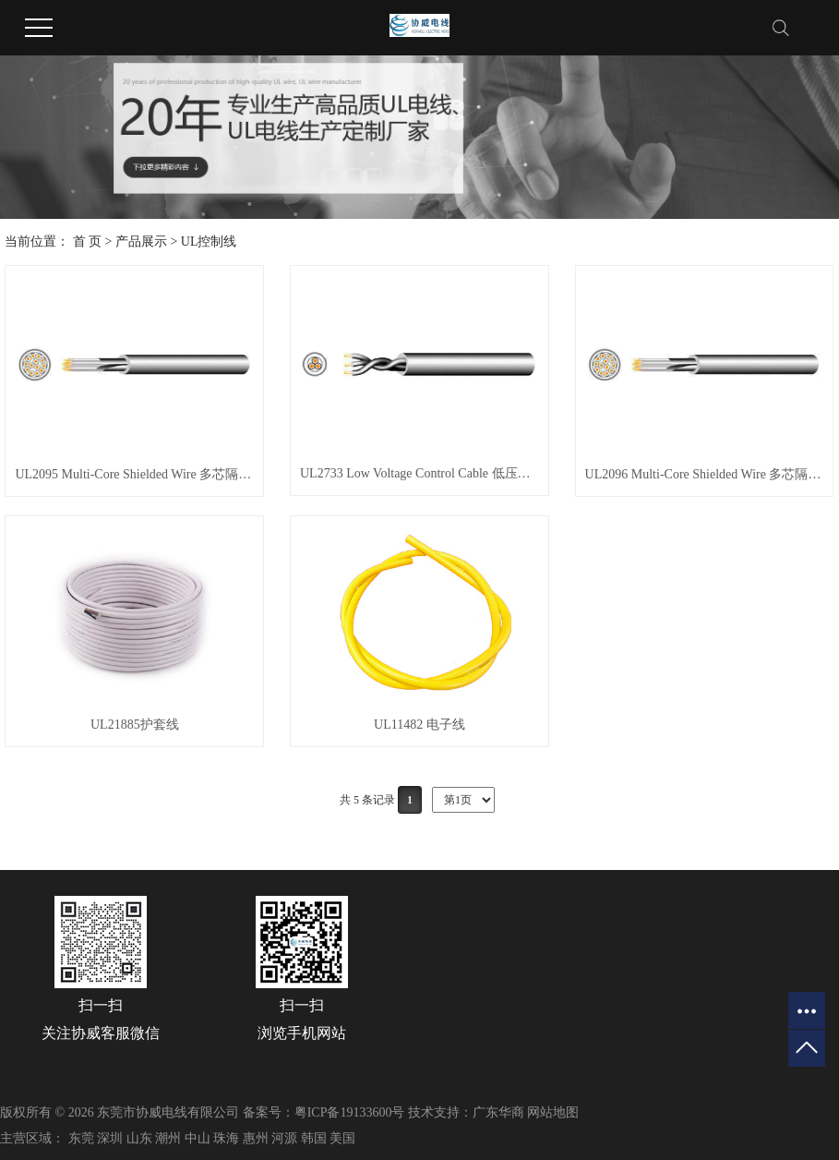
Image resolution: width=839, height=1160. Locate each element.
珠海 (226, 1138)
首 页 (87, 241)
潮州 (168, 1138)
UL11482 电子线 (419, 724)
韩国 (314, 1138)
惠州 (256, 1138)
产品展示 (141, 241)
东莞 (81, 1138)
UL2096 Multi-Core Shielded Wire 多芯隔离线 (704, 474)
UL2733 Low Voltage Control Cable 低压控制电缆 (419, 473)
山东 (139, 1138)
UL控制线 (209, 241)
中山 (197, 1138)
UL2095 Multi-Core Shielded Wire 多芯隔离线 (134, 474)
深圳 (110, 1138)
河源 (284, 1138)
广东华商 (498, 1112)
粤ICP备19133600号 (349, 1112)
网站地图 (553, 1112)
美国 (342, 1138)
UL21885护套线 (134, 724)
